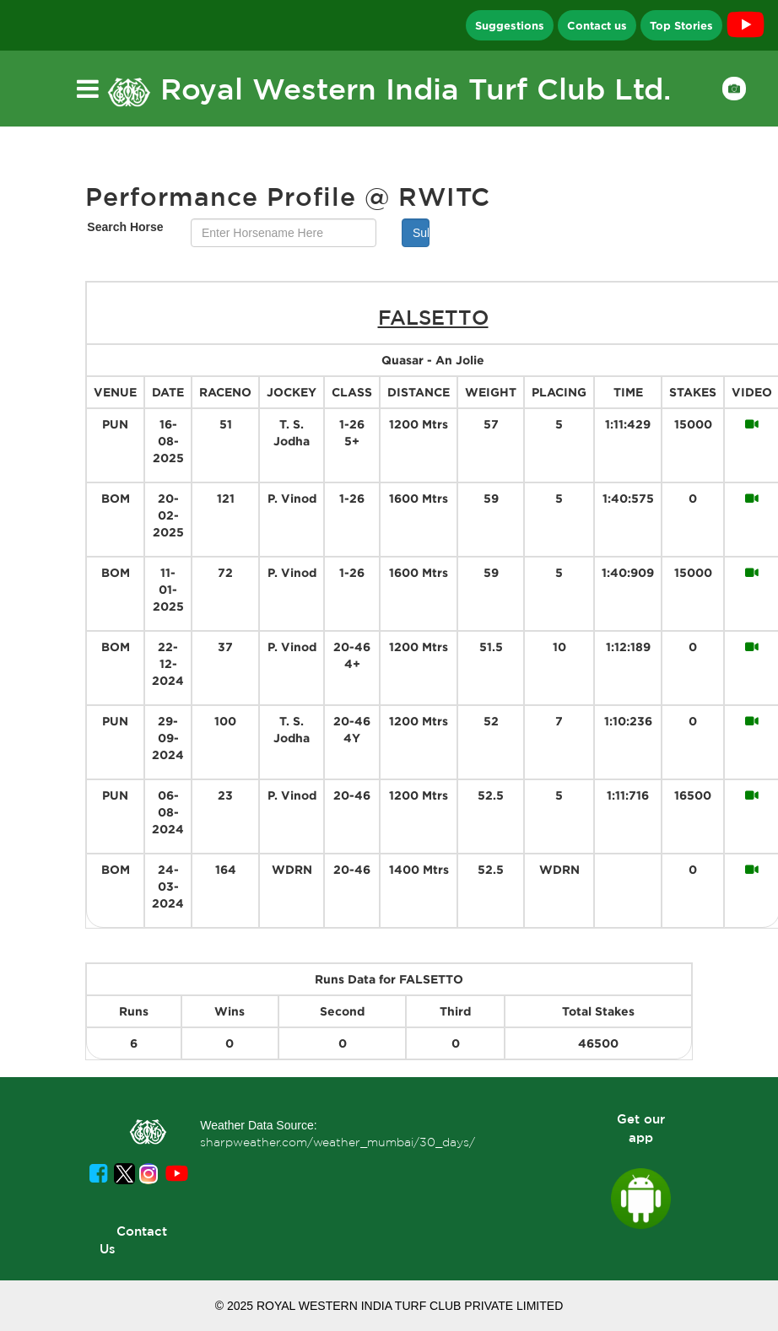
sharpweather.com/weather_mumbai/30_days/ (337, 1142)
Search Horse (125, 227)
